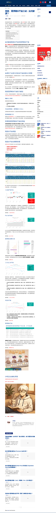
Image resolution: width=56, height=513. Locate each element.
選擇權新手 (12, 416)
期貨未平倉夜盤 (8, 37)
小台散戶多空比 (11, 212)
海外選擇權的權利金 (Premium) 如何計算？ (16, 451)
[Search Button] (50, 12)
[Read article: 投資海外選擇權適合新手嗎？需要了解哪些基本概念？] (28, 498)
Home (6, 8)
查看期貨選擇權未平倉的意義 (10, 36)
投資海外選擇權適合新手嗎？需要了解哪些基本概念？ (19, 493)
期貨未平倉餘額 (9, 149)
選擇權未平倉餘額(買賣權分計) (12, 146)
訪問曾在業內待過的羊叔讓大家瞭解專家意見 (13, 95)
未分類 (38, 117)
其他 (38, 115)
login (8, 510)
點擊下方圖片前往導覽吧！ (9, 381)
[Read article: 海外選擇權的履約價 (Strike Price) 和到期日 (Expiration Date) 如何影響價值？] (28, 472)
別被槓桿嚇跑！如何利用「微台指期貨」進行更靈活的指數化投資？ (20, 437)
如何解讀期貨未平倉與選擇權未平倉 (11, 32)
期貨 (17, 5)
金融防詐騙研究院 (40, 75)
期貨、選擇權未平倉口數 (9, 44)
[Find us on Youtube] (41, 2)
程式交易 (23, 5)
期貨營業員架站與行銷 (40, 66)
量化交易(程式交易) (40, 111)
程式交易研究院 (39, 72)
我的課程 (48, 5)
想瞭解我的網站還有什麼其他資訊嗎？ (11, 379)
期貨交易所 (8, 144)
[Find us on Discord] (50, 2)
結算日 (13, 77)
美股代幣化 (39, 100)
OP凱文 (13, 420)
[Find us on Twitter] (48, 2)
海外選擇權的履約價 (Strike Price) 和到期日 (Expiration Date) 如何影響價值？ (19, 466)
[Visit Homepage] (8, 2)
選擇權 (14, 5)
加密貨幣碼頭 (39, 70)
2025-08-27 (10, 495)
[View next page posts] (21, 507)
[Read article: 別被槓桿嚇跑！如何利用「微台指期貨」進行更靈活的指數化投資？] (28, 443)
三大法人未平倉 (11, 297)
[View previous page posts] (19, 507)
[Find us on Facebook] (43, 2)
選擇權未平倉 (11, 347)
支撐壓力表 (11, 259)
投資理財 (38, 113)
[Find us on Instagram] (45, 2)
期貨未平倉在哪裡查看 (9, 38)
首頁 (5, 5)
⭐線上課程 (9, 5)
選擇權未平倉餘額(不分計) (11, 148)
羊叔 (9, 64)
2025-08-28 (10, 482)
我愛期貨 (38, 68)
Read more (8, 446)
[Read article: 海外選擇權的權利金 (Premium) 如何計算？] (28, 456)
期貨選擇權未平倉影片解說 (10, 35)
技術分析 (32, 5)
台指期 (23, 22)
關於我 (36, 5)
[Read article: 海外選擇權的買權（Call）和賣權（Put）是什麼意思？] (28, 485)
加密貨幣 (28, 5)
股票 (20, 5)
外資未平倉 (11, 320)
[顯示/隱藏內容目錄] (17, 31)
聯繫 (39, 5)
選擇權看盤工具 (11, 116)
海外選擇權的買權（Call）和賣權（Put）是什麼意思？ (19, 480)
